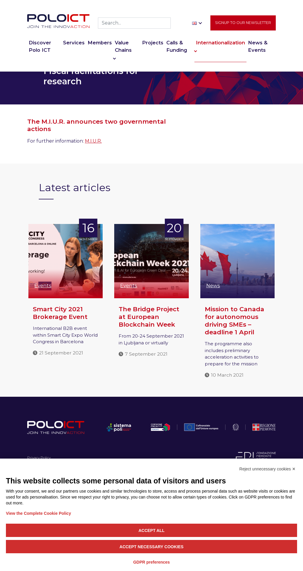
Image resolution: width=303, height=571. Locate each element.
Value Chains (123, 46)
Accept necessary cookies (151, 546)
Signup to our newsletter (243, 22)
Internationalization (220, 43)
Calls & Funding (176, 46)
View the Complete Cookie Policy (38, 513)
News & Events (257, 46)
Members (100, 43)
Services (74, 43)
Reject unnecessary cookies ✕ (267, 469)
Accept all (151, 530)
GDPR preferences (151, 562)
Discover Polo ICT (40, 46)
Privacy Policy (39, 457)
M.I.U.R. (93, 141)
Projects (152, 43)
